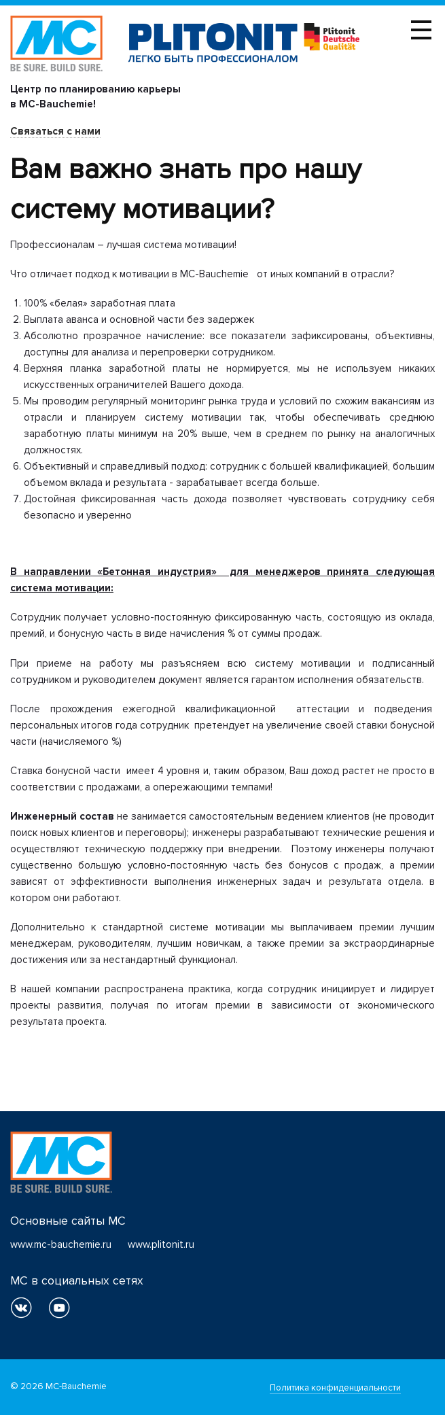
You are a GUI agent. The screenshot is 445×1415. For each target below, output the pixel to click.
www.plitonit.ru (161, 1244)
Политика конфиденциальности (335, 1387)
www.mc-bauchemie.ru (60, 1244)
